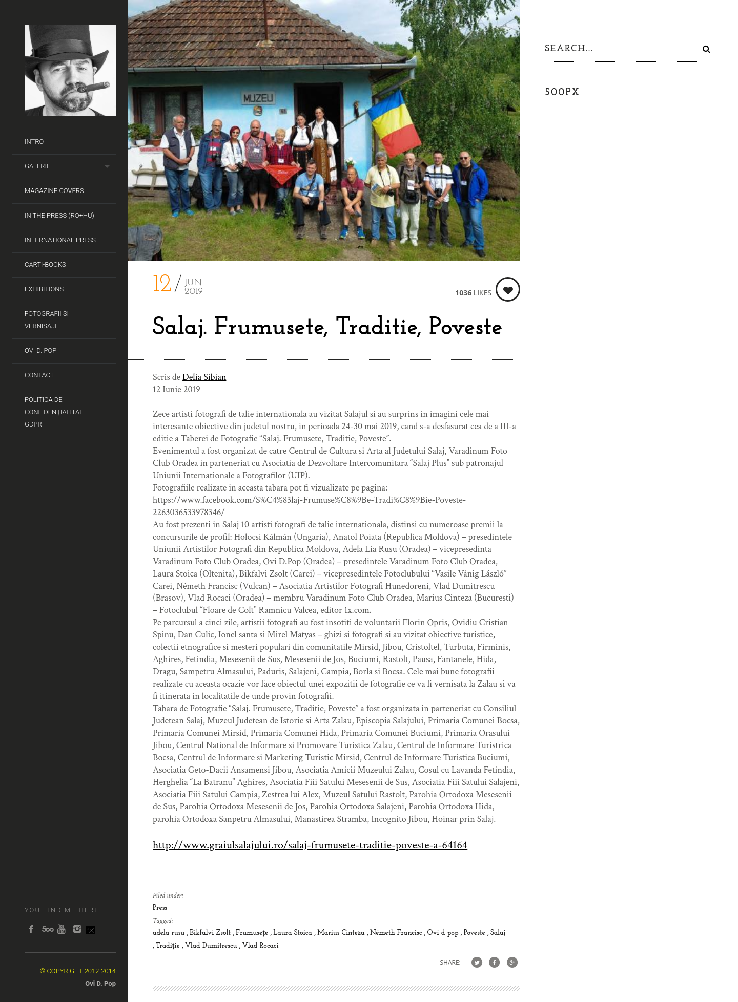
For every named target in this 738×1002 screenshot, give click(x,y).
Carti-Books (45, 264)
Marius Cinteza (342, 933)
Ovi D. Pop (40, 350)
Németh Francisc (397, 933)
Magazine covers (54, 191)
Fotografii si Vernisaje (47, 320)
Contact (39, 375)
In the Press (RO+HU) (59, 215)
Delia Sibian (204, 377)
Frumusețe (253, 933)
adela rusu (170, 933)
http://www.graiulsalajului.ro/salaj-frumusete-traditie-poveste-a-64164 (310, 845)
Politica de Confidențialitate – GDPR (59, 412)
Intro (34, 141)
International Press (60, 240)
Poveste (475, 933)
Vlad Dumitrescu (212, 946)
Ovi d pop (443, 933)
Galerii (36, 166)
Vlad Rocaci (260, 946)
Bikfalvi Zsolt (211, 933)
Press (160, 908)
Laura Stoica (293, 933)
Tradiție (169, 946)
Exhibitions (44, 289)
